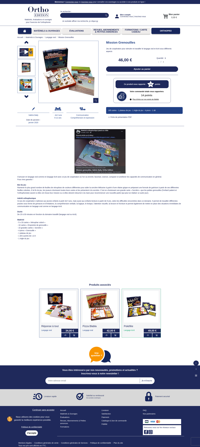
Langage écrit (129, 330)
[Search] (81, 15)
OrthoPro (166, 31)
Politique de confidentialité (31, 427)
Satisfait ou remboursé (95, 396)
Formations (64, 427)
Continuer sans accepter (43, 410)
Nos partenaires (149, 414)
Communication (82, 115)
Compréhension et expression (82, 118)
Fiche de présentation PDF (120, 117)
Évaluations (76, 31)
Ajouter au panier (142, 69)
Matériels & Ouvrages (47, 31)
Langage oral (46, 330)
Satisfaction (106, 414)
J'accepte (31, 433)
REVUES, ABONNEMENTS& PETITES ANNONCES (106, 31)
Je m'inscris (146, 381)
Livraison (105, 410)
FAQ (144, 410)
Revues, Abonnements (69, 421)
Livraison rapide (50, 396)
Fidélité (104, 424)
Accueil (63, 410)
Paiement (105, 417)
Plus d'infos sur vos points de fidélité (144, 99)
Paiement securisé (162, 396)
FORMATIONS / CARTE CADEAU (136, 31)
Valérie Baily (33, 115)
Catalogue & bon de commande (114, 421)
